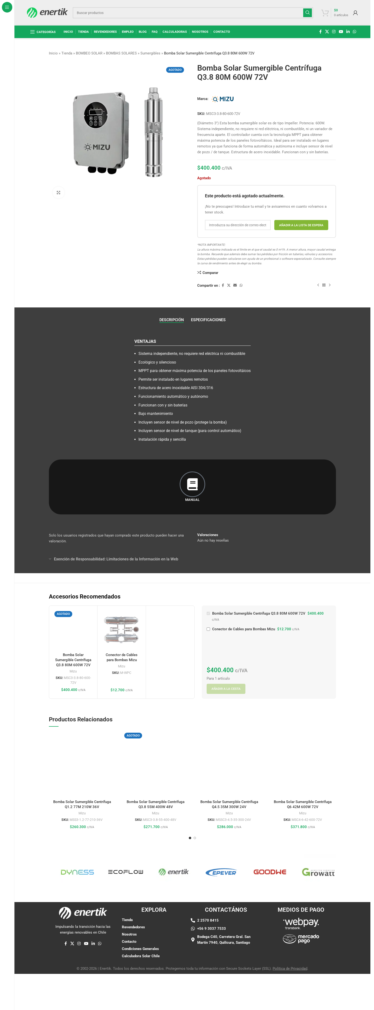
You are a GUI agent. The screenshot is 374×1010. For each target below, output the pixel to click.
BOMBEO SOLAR (89, 53)
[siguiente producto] (330, 285)
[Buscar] (193, 12)
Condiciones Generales (140, 949)
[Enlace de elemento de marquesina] (52, 872)
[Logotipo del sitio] (47, 12)
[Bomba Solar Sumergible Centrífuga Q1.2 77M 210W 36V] (82, 764)
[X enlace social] (326, 31)
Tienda (66, 53)
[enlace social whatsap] (354, 31)
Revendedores (133, 927)
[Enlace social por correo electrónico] (235, 285)
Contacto (129, 941)
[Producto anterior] (318, 285)
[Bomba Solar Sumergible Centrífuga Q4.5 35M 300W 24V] (229, 764)
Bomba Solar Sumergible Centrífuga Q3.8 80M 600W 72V (73, 660)
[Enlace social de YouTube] (341, 31)
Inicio (53, 53)
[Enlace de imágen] (301, 935)
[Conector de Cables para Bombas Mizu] (121, 629)
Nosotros (129, 934)
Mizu (73, 671)
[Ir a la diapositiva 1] (190, 838)
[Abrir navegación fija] (43, 32)
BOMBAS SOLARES (121, 53)
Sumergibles (150, 53)
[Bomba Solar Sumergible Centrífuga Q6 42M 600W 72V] (303, 764)
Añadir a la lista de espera (301, 225)
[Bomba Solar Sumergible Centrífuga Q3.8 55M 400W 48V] (156, 764)
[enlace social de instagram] (334, 31)
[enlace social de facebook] (320, 31)
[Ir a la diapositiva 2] (195, 838)
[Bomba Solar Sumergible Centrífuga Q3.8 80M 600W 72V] (73, 629)
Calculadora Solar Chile (141, 956)
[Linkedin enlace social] (348, 31)
